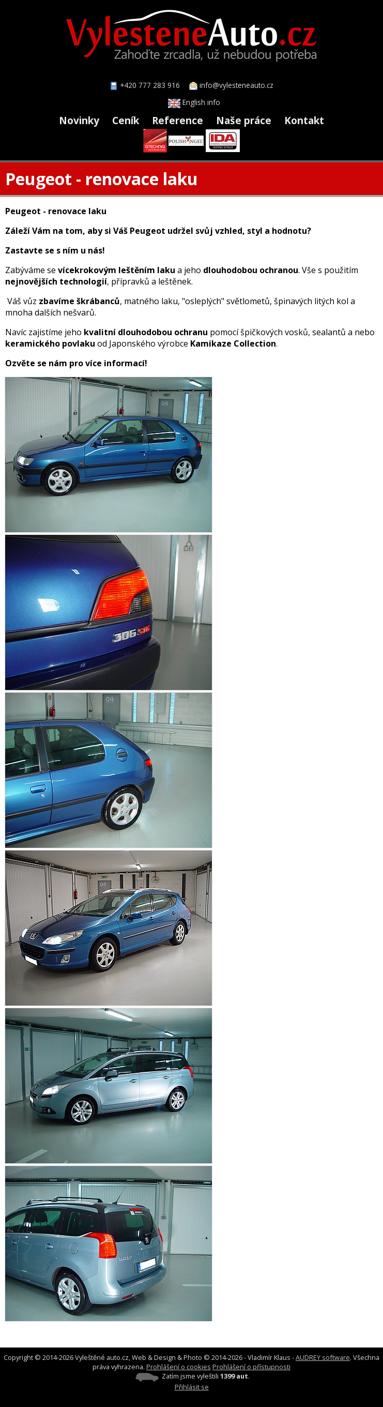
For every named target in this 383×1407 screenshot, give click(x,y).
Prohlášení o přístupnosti (251, 1366)
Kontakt (304, 120)
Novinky (79, 120)
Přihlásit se (192, 1386)
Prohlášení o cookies (178, 1366)
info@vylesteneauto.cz (236, 85)
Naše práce (243, 120)
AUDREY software (323, 1357)
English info (194, 102)
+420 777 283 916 (150, 85)
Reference (177, 120)
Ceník (125, 120)
